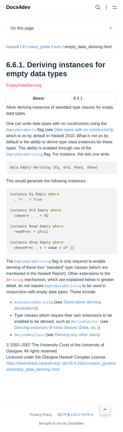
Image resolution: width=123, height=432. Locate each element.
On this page (22, 28)
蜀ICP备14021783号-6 (75, 415)
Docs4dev (18, 7)
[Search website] (98, 7)
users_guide (39, 47)
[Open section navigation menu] (106, 7)
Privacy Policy (41, 415)
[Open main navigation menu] (115, 7)
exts (57, 47)
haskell (12, 47)
